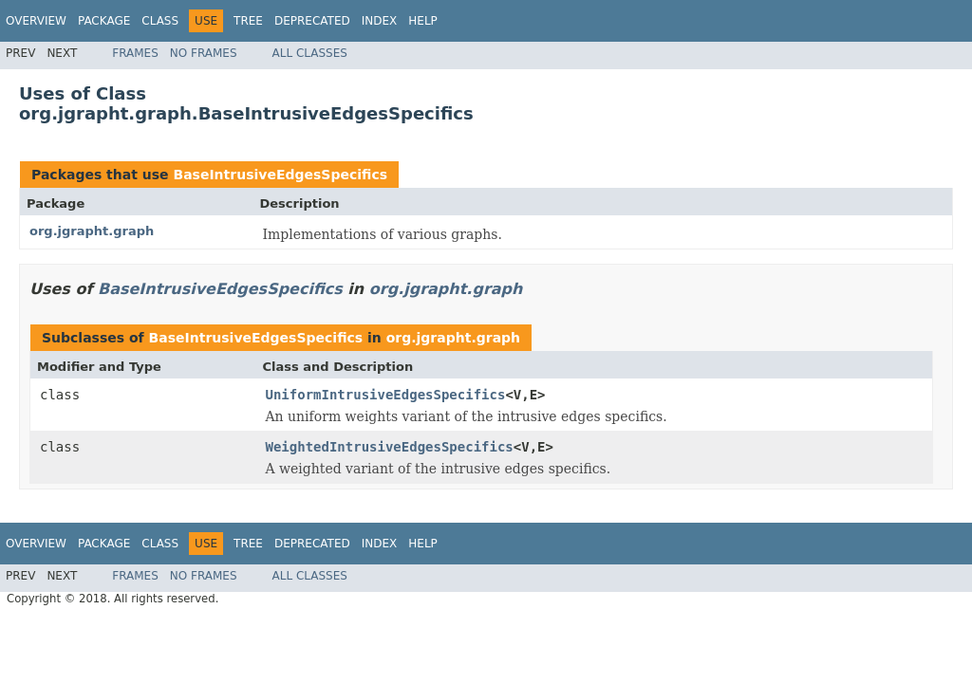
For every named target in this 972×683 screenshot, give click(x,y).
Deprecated (312, 21)
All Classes (309, 53)
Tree (248, 21)
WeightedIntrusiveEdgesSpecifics (390, 446)
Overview (36, 21)
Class (159, 21)
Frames (135, 53)
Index (380, 21)
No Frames (203, 53)
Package (104, 21)
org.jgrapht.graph (91, 231)
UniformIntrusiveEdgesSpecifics (386, 394)
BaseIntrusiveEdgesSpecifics (280, 174)
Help (423, 21)
